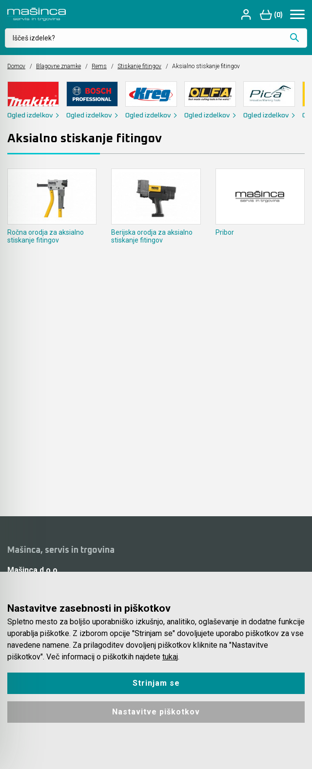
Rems (99, 66)
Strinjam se (156, 683)
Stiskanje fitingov (139, 66)
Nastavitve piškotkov (156, 711)
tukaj (170, 656)
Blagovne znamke (58, 66)
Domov (16, 66)
